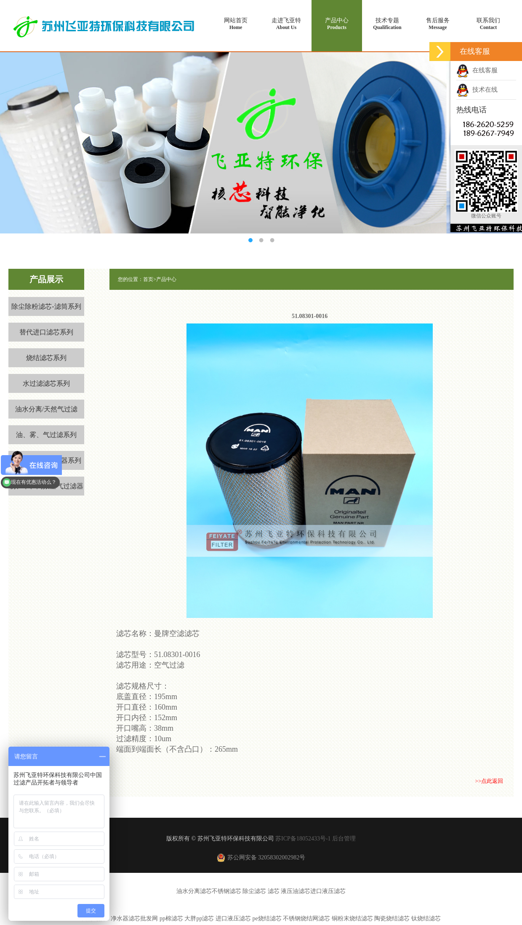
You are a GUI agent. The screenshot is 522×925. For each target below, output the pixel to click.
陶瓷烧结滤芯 (392, 918)
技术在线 (477, 89)
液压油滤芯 (295, 891)
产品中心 (337, 24)
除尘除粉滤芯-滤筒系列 (46, 306)
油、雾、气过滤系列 (46, 434)
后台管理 (344, 838)
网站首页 (235, 24)
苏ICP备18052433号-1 (302, 838)
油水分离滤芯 (194, 891)
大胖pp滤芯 (199, 918)
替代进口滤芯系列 (46, 332)
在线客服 (477, 70)
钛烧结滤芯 (426, 918)
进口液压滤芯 (328, 891)
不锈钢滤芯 (226, 891)
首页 (148, 279)
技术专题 (387, 24)
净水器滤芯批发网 (134, 918)
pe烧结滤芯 (266, 918)
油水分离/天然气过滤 (46, 409)
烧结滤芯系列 (46, 357)
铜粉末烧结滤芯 (352, 918)
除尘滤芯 (254, 891)
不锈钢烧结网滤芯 (306, 918)
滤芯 (274, 891)
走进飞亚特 (286, 24)
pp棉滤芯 (171, 918)
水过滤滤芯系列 (46, 383)
